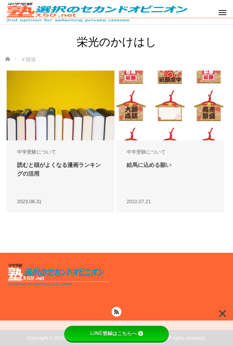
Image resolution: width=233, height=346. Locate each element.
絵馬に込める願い (149, 165)
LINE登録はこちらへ (116, 333)
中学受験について (36, 152)
